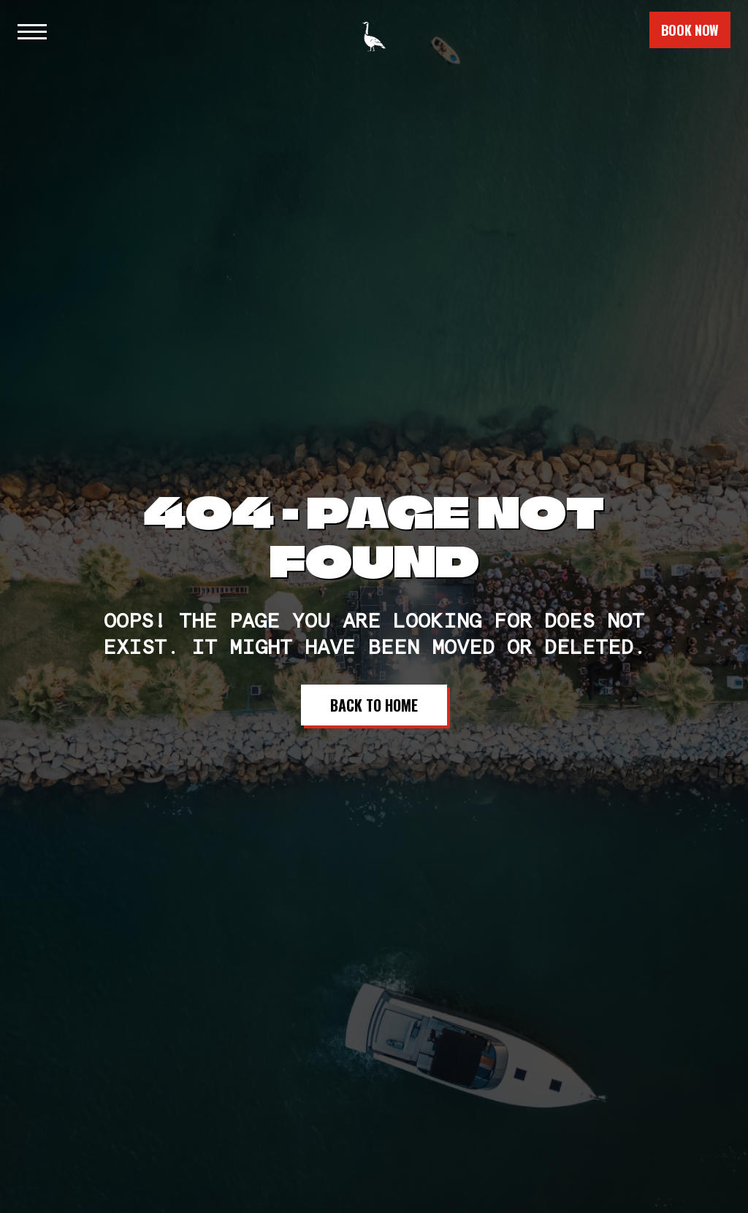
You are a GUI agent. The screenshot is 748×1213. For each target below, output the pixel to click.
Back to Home (374, 705)
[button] (32, 30)
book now (690, 29)
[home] (374, 30)
